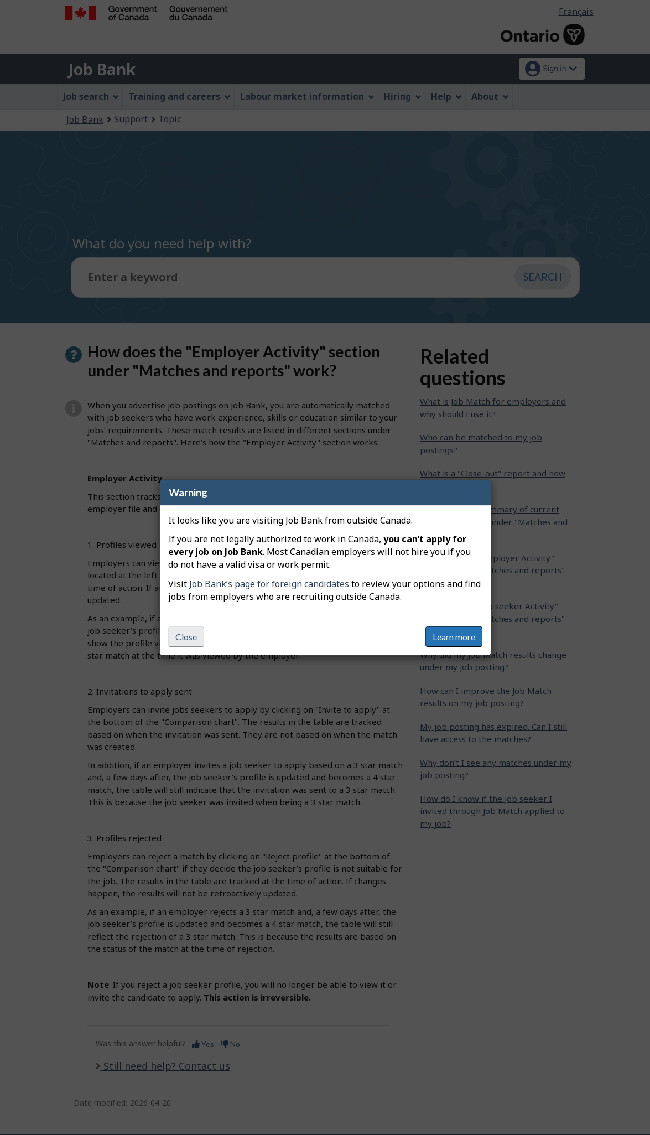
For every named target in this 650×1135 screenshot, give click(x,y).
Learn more (454, 636)
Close (186, 636)
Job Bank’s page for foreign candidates (269, 584)
